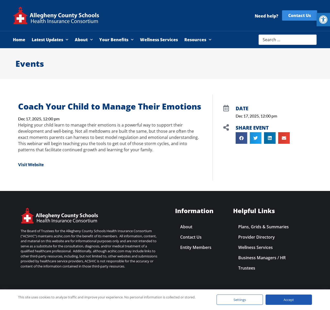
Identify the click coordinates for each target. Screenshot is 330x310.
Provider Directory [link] (256, 237)
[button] (241, 138)
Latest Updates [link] (50, 40)
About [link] (84, 40)
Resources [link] (197, 40)
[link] (323, 19)
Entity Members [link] (195, 247)
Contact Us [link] (191, 237)
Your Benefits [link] (116, 40)
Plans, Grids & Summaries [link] (263, 227)
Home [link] (19, 40)
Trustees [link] (246, 268)
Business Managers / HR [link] (262, 258)
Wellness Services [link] (159, 40)
